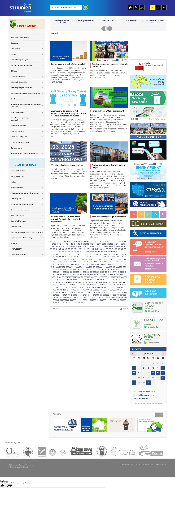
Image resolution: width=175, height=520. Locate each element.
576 (106, 297)
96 (112, 246)
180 (123, 254)
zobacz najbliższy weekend (143, 392)
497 (77, 290)
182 (51, 257)
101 (125, 246)
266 (91, 264)
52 (88, 244)
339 (97, 272)
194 (86, 257)
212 (66, 259)
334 (81, 272)
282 (63, 267)
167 (86, 254)
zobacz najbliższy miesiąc (142, 395)
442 (51, 285)
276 (123, 264)
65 (119, 244)
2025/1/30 (160, 403)
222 (97, 259)
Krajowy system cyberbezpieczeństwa (24, 154)
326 (54, 272)
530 (108, 292)
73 (59, 246)
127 (122, 249)
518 (69, 292)
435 (104, 282)
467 (57, 287)
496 (74, 290)
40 (60, 244)
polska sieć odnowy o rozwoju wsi (149, 451)
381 (82, 277)
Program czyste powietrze (148, 170)
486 (118, 287)
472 (73, 287)
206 (124, 257)
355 (74, 274)
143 (92, 251)
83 (81, 246)
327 (57, 272)
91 (100, 246)
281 (60, 267)
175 (109, 254)
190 (75, 257)
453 (87, 285)
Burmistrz (14, 43)
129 (51, 251)
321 (114, 269)
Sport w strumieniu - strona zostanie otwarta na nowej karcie (148, 233)
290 (90, 267)
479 (95, 287)
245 (97, 262)
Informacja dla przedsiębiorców (22, 88)
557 (121, 295)
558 (124, 295)
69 (51, 246)
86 (88, 246)
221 (94, 259)
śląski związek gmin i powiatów (41, 451)
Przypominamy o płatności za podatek (68, 64)
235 (64, 262)
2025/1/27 (157, 403)
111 (77, 249)
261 (74, 264)
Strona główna (130, 7)
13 (75, 241)
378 (72, 277)
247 (104, 262)
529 (105, 292)
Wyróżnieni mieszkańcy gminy (21, 238)
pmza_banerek (148, 323)
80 (74, 246)
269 (101, 264)
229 (120, 259)
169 (92, 254)
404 (81, 279)
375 (63, 277)
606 (51, 302)
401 (71, 279)
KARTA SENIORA (16, 249)
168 (89, 254)
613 (73, 302)
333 (77, 272)
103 (54, 249)
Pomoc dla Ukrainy (131, 21)
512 (51, 292)
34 (122, 241)
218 (84, 259)
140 (83, 251)
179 (120, 254)
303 (57, 269)
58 (103, 244)
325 (51, 272)
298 (117, 267)
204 (118, 257)
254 (51, 264)
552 (104, 295)
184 (57, 257)
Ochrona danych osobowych (20, 142)
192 (80, 257)
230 (124, 259)
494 (67, 290)
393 (122, 277)
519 (72, 292)
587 (64, 300)
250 (114, 262)
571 (91, 297)
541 (67, 295)
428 (80, 282)
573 (97, 297)
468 (61, 287)
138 (77, 251)
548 (91, 295)
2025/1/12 (139, 403)
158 (59, 254)
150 (113, 251)
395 (51, 279)
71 (55, 246)
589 (71, 300)
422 (60, 282)
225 (107, 259)
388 (105, 277)
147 (104, 251)
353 (67, 274)
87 (91, 246)
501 (91, 290)
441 (124, 282)
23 (96, 241)
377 (69, 277)
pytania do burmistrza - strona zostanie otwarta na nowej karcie (148, 292)
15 (79, 241)
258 (64, 264)
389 (108, 277)
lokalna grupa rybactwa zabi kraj (80, 451)
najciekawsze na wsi (148, 307)
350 (57, 274)
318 (104, 269)
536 (51, 295)
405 (84, 279)
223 (100, 259)
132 (59, 251)
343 (111, 272)
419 (51, 282)
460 (111, 285)
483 (108, 287)
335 (84, 272)
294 (104, 267)
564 (67, 297)
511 (124, 290)
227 (114, 259)
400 (67, 279)
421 (57, 282)
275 (120, 264)
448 (71, 285)
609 (61, 302)
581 (122, 297)
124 (113, 249)
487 (122, 287)
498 (81, 290)
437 (110, 282)
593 (84, 300)
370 (124, 274)
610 (64, 302)
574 (100, 297)
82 (79, 246)
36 (51, 244)
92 (102, 246)
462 (117, 285)
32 (117, 241)
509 (117, 290)
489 (51, 290)
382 (85, 277)
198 (98, 257)
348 (51, 274)
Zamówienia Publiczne (18, 126)
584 (54, 300)
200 (104, 257)
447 (68, 285)
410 (101, 279)
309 (77, 269)
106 (63, 249)
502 (94, 290)
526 (95, 292)
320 (110, 269)
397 (57, 279)
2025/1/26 (154, 403)
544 (77, 295)
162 (71, 254)
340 (101, 272)
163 (74, 254)
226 (110, 259)
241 (84, 262)
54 (93, 244)
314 (92, 269)
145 (98, 251)
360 (91, 274)
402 (74, 279)
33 (120, 241)
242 (87, 262)
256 (57, 264)
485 (115, 287)
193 (83, 257)
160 (66, 254)
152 (119, 251)
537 (54, 295)
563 (64, 297)
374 (60, 277)
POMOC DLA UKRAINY (18, 112)
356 (77, 274)
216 (78, 259)
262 (77, 264)
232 (54, 262)
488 (125, 287)
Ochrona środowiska (18, 77)
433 (97, 282)
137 (75, 251)
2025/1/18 (148, 403)
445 (61, 285)
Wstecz (55, 308)
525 (91, 292)
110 (75, 249)
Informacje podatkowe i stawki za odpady (25, 93)
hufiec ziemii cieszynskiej (122, 451)
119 (98, 249)
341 (104, 272)
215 (75, 259)
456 (98, 285)
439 (117, 282)
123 (110, 249)
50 (84, 244)
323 (120, 269)
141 (86, 251)
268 (97, 264)
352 (64, 274)
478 (92, 287)
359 (87, 274)
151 (116, 251)
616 (82, 302)
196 (93, 257)
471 (71, 287)
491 (57, 290)
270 (104, 264)
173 (103, 254)
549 (94, 295)
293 (100, 267)
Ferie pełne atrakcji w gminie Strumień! (109, 216)
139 (80, 251)
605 (124, 300)
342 (107, 272)
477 (89, 287)
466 (54, 287)
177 (115, 254)
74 (61, 246)
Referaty (14, 54)
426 (74, 282)
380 (78, 277)
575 (103, 297)
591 (78, 300)
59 (105, 244)
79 (72, 246)
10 (69, 241)
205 (121, 257)
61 (110, 244)
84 (84, 246)
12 (73, 241)
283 (67, 267)
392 (118, 277)
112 (80, 249)
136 (71, 251)
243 (90, 262)
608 (57, 302)
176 (112, 254)
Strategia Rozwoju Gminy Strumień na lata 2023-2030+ (26, 105)
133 (62, 251)
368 (117, 274)
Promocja (14, 243)
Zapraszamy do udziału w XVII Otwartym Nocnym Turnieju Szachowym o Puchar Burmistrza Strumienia (69, 113)
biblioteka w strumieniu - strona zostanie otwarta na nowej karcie (148, 223)
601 (111, 300)
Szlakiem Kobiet (16, 227)
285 (74, 267)
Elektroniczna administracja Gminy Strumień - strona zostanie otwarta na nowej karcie (148, 204)
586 (61, 300)
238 (74, 262)
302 (54, 269)
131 (57, 251)
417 (122, 279)
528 (101, 292)
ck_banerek (148, 338)
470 (67, 287)
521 (78, 292)
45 (72, 244)
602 (114, 300)
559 (51, 297)
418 (124, 279)
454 (91, 285)
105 (60, 249)
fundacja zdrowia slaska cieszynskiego (101, 451)
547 (87, 295)
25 (101, 241)
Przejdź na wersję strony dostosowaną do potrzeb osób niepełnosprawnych (136, 7)
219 (87, 259)
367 (114, 274)
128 (124, 249)
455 (94, 285)
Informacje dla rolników (19, 82)
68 (126, 244)
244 (94, 262)
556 (117, 295)
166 (83, 254)
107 (66, 249)
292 (97, 267)
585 (57, 300)
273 (113, 264)
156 (54, 254)
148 (107, 251)
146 (101, 251)
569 (84, 297)
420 (54, 282)
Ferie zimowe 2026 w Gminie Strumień (61, 22)
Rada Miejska (15, 49)
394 (125, 277)
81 (76, 246)
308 (74, 269)
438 (114, 282)
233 (57, 262)
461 (114, 285)
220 (90, 259)
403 (77, 279)
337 (91, 272)
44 (69, 244)
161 (69, 254)
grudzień (132, 353)
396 (54, 279)
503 (97, 290)
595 (91, 300)
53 (91, 244)
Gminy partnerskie (17, 215)
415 (116, 279)
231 (51, 262)
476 (86, 287)
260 (71, 264)
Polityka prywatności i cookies (19, 467)
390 (112, 277)
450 (78, 285)
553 (107, 295)
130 (54, 251)
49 (81, 244)
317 (102, 269)
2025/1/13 (142, 403)
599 (104, 300)
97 (114, 246)
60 (108, 244)
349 (54, 274)
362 (97, 274)
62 (112, 244)
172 (101, 254)
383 (88, 277)
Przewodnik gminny (18, 171)
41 (62, 244)
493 (64, 290)
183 (54, 257)
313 (89, 269)
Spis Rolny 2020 (16, 199)
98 (117, 246)
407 (91, 279)
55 (95, 244)
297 (114, 267)
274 (116, 264)
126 (119, 249)
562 (60, 297)
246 (101, 262)
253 (124, 262)
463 (121, 285)
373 (57, 277)
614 (76, 302)
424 (67, 282)
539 (61, 295)
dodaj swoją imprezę (140, 399)
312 (86, 269)
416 (119, 279)
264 (84, 264)
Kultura (13, 182)
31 (115, 241)
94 (107, 246)
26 (103, 241)
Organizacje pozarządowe (20, 210)
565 (71, 297)
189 (72, 257)
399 (64, 279)
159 (62, 254)
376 (66, 277)
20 (89, 241)
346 (121, 272)
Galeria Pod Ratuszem (18, 221)
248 (107, 262)
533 (118, 292)
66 (122, 244)
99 (119, 246)
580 (118, 297)
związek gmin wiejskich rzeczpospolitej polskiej (52, 451)
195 (89, 257)
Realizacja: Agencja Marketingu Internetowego (138, 464)
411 (104, 279)
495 (71, 290)
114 (85, 249)
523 (84, 292)
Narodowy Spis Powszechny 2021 (22, 204)
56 (98, 244)
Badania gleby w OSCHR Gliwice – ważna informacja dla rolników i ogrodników (66, 219)
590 (74, 300)
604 (121, 300)
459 (108, 285)
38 (55, 244)
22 (94, 241)
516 (63, 292)
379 (75, 277)
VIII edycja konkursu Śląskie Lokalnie (67, 165)
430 (87, 282)
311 (84, 269)
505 (104, 290)
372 (53, 277)
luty (164, 353)
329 (64, 272)
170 (95, 254)
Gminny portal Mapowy (148, 113)
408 (94, 279)
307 (71, 269)
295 (107, 267)
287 (80, 267)
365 (107, 274)
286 (77, 267)
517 (66, 292)
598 (101, 300)
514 (57, 292)
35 (125, 241)
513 (54, 292)
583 (51, 300)
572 (93, 297)
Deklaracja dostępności (19, 137)
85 (86, 246)
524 (88, 292)
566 (74, 297)
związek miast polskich (61, 451)
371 (51, 277)
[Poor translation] (9, 485)
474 (80, 287)
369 (121, 274)
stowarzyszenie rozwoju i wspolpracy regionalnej (28, 451)
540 (64, 295)
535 (125, 292)
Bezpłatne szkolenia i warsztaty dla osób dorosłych (109, 65)
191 (78, 257)
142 (89, 251)
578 (112, 297)
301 (51, 269)
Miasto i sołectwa (17, 176)
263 (81, 264)
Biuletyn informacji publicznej (148, 66)
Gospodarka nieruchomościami (21, 65)
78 (70, 246)
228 (117, 259)
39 (58, 244)
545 (81, 295)
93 (105, 246)
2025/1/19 (151, 403)
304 (60, 269)
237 (71, 262)
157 (57, 254)
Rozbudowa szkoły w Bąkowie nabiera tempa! (108, 166)
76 (65, 246)
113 (82, 249)
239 (77, 262)
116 (90, 249)
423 (63, 282)
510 (121, 290)
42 (65, 244)
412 (106, 279)
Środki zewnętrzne (17, 99)
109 (72, 249)
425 (70, 282)
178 (117, 254)
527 (98, 292)
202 (111, 257)
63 (115, 244)
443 (54, 285)
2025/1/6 (136, 403)
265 (87, 264)
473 (76, 287)
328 (61, 272)
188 (69, 257)
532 (115, 292)
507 (111, 290)
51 (86, 244)
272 (110, 264)
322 (117, 269)
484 (112, 287)
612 (70, 302)
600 (108, 300)
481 (102, 287)
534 (121, 292)
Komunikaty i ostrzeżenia (20, 37)
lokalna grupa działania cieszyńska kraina (13, 451)
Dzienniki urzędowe (18, 131)
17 (83, 241)
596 (94, 300)
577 (109, 297)
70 (53, 246)
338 (94, 272)
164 (77, 254)
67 (124, 244)
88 (93, 246)
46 (74, 244)
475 (83, 287)
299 (120, 267)
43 (67, 244)
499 (84, 290)
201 (108, 257)
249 (111, 262)
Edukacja (14, 71)
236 (67, 262)
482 (105, 287)
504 (101, 290)
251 (117, 262)
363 (101, 274)
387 (102, 277)
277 (126, 264)
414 (113, 279)
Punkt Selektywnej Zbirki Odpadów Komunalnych (148, 97)
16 (81, 241)
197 (96, 257)
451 (81, 285)
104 (57, 249)
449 (74, 285)
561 (57, 297)
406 (87, 279)
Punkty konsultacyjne (18, 255)
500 (87, 290)
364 (104, 274)
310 (81, 269)
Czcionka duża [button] (163, 7)
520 (75, 292)
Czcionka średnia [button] (158, 7)
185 (60, 257)
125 (116, 249)
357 (81, 274)
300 (124, 267)
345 (117, 272)
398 (61, 279)
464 (124, 285)
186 (63, 257)
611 (67, 302)
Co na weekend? (154, 21)
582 (125, 297)
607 (54, 302)
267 (94, 264)
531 (111, 292)
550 (97, 295)
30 (113, 241)
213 (69, 259)
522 (81, 292)
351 (61, 274)
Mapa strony (142, 7)
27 (106, 241)
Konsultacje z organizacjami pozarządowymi (21, 119)
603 (117, 300)
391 (115, 277)
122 (106, 249)
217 (81, 259)
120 (101, 249)
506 (107, 290)
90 (98, 246)
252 (120, 262)
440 (120, 282)
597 (98, 300)
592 (81, 300)
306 (67, 269)
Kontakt (14, 32)
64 (117, 244)
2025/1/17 (145, 403)
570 (87, 297)
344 (114, 272)
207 (51, 259)
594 (87, 300)
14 (77, 241)
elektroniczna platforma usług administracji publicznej (148, 279)
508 (114, 290)
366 (111, 274)
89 (95, 246)
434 (100, 282)
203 (114, 257)
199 (101, 257)
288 (84, 267)
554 (111, 295)
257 (61, 264)
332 (74, 272)
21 (91, 241)
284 (70, 267)
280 (57, 267)
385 (95, 277)
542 (70, 295)
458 (104, 285)
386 (98, 277)
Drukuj (125, 308)
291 (94, 267)
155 (51, 254)
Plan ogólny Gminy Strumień (148, 81)
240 (81, 262)
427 (77, 282)
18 (85, 241)
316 (98, 269)
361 (94, 274)
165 (80, 254)
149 (110, 251)
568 (81, 297)
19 (87, 241)
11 (70, 241)
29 (110, 241)
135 (68, 251)
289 (87, 267)
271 (107, 264)
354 (71, 274)
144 (95, 251)
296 (110, 267)
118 (95, 249)
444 (57, 285)
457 (101, 285)
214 (72, 259)
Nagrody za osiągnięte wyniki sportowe (25, 193)
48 (79, 244)
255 (54, 264)
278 (51, 267)
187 (66, 257)
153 (122, 251)
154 (125, 251)
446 (64, 285)
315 (95, 269)
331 (71, 272)
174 (106, 254)
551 (101, 295)
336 (87, 272)
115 (88, 249)
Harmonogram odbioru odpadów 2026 (84, 22)
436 (107, 282)
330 (67, 272)
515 (60, 292)
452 (84, 285)
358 (84, 274)
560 (54, 297)
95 (110, 246)
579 (115, 297)
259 (67, 264)
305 (64, 269)
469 (64, 287)
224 (104, 259)
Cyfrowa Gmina (16, 148)
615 (79, 302)
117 (93, 249)
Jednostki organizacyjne (19, 60)
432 (93, 282)
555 (114, 295)
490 (54, 290)
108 (69, 249)
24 (99, 241)
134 (65, 251)
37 (53, 244)
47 (76, 244)
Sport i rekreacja (17, 188)
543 (74, 295)
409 (97, 279)
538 (57, 295)
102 (51, 249)
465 (51, 287)
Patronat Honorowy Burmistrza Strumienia (26, 232)
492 (60, 290)
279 (54, 267)
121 (104, 249)
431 (90, 282)
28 (108, 241)
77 (67, 246)
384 (92, 277)
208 (54, 259)
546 (84, 295)
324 (124, 269)
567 (77, 297)
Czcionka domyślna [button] (152, 7)
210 (61, 259)
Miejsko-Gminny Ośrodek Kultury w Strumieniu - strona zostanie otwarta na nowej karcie (148, 214)
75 (63, 246)
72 (57, 246)
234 (60, 262)
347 (124, 272)
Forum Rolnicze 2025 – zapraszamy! (108, 111)
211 (64, 259)
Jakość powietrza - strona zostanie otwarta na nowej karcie (148, 130)
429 (84, 282)
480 (98, 287)
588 (67, 300)
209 (57, 259)
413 (110, 279)
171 (98, 254)
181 (126, 254)
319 (107, 269)
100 (122, 246)
